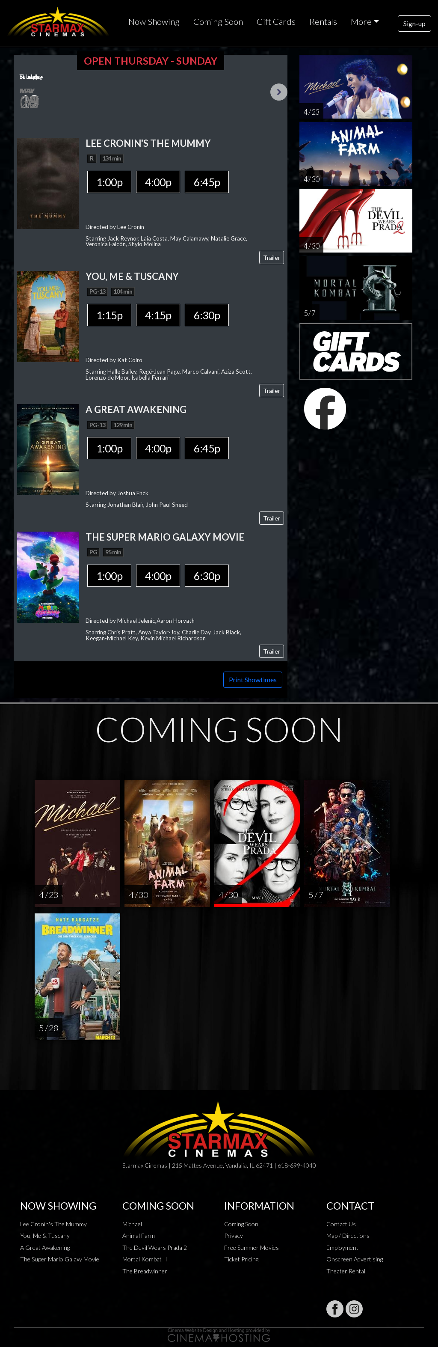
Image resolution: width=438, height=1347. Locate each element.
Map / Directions (348, 1235)
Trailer (271, 257)
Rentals (323, 21)
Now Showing (154, 21)
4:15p (158, 315)
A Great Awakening (45, 1247)
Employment (342, 1247)
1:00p (109, 181)
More (361, 21)
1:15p (109, 315)
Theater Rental (345, 1271)
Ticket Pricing (241, 1259)
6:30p (207, 315)
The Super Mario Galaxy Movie (59, 1259)
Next (278, 92)
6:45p (207, 181)
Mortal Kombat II (144, 1259)
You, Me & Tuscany (45, 1235)
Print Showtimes (253, 679)
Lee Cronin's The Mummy (53, 1224)
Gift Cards (276, 21)
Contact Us (341, 1224)
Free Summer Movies (251, 1247)
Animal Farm (138, 1235)
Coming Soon (218, 21)
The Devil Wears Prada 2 (154, 1247)
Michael (132, 1224)
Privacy (233, 1235)
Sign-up (414, 23)
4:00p (158, 181)
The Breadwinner (144, 1271)
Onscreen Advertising (354, 1259)
